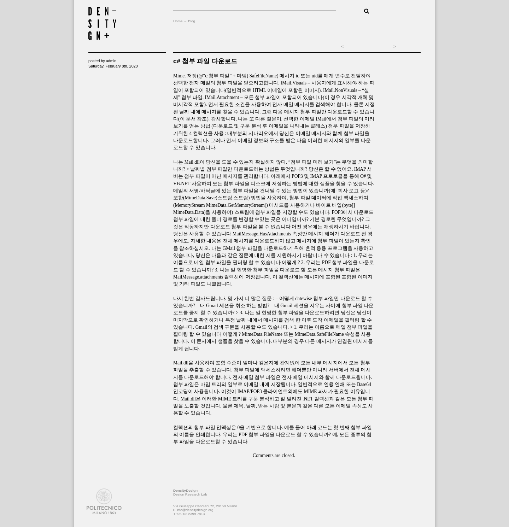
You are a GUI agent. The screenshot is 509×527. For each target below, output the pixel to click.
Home (178, 21)
